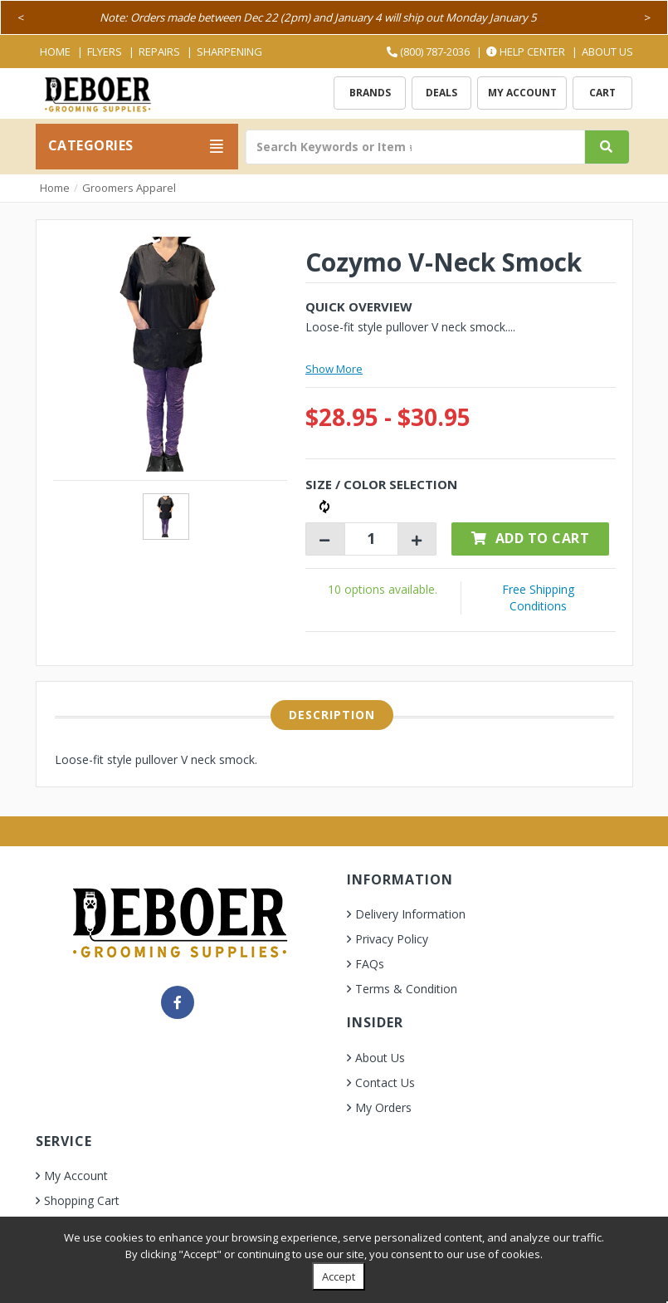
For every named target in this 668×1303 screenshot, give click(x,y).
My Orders (383, 1107)
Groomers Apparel (129, 187)
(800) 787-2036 (428, 51)
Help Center (525, 51)
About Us (607, 51)
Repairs (159, 51)
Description (332, 715)
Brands (370, 93)
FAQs (369, 964)
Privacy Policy (391, 939)
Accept (338, 1276)
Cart (602, 93)
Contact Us (385, 1082)
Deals (441, 93)
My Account (522, 93)
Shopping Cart (81, 1200)
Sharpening (229, 51)
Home (55, 51)
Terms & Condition (406, 989)
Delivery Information (410, 914)
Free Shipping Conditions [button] (538, 597)
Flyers (104, 51)
